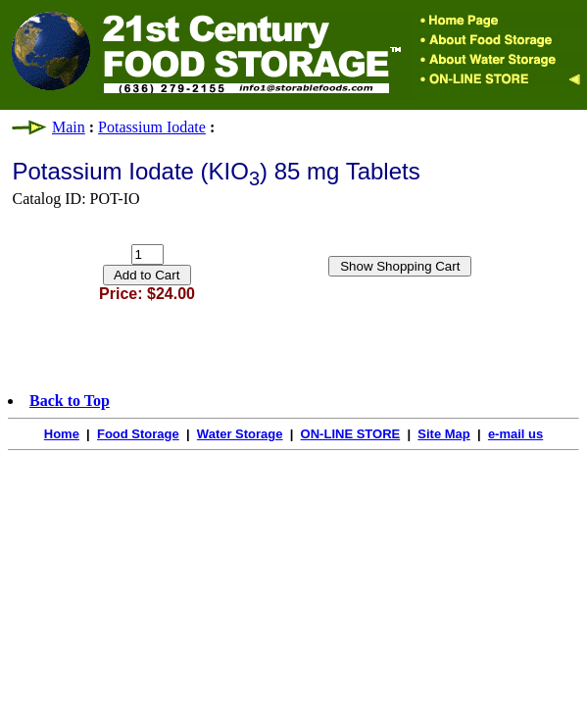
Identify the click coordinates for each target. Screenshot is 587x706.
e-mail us (515, 434)
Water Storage (240, 434)
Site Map (443, 434)
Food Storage (138, 434)
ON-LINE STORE (351, 434)
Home (61, 434)
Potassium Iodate (152, 127)
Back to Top (69, 400)
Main (68, 127)
